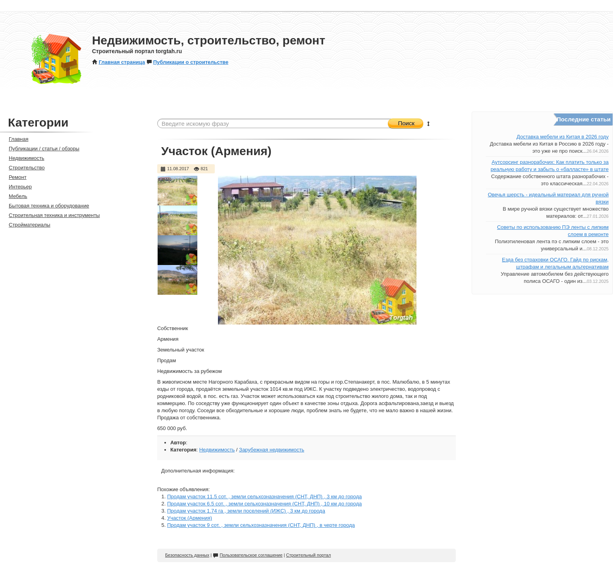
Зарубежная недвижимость (271, 450)
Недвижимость (217, 450)
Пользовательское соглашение (247, 555)
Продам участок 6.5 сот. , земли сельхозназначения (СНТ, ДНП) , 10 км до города (264, 504)
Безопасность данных (187, 555)
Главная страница (118, 62)
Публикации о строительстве (187, 62)
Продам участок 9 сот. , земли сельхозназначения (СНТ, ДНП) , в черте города (261, 525)
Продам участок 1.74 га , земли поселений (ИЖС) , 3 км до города (246, 511)
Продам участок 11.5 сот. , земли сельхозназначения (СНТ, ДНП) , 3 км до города (264, 496)
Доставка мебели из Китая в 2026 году (563, 137)
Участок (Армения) (189, 518)
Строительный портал (308, 555)
